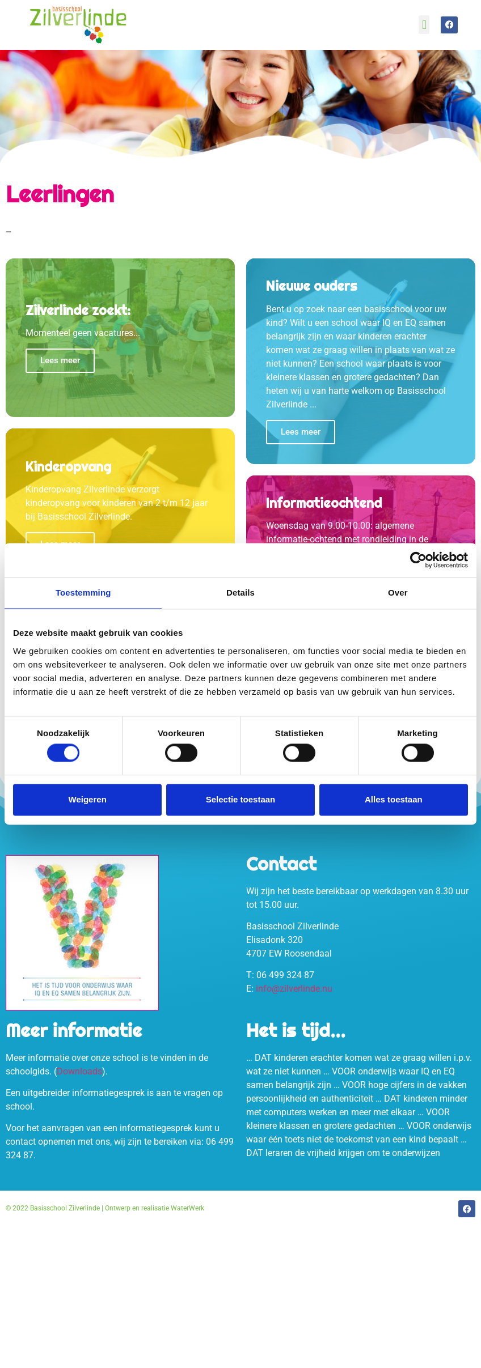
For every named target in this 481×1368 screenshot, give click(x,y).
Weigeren (88, 799)
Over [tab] (398, 592)
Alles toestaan (394, 799)
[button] (424, 24)
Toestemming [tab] (83, 592)
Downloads (79, 1071)
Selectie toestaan (241, 799)
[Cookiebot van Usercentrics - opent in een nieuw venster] (418, 559)
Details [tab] (240, 592)
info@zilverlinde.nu (294, 988)
